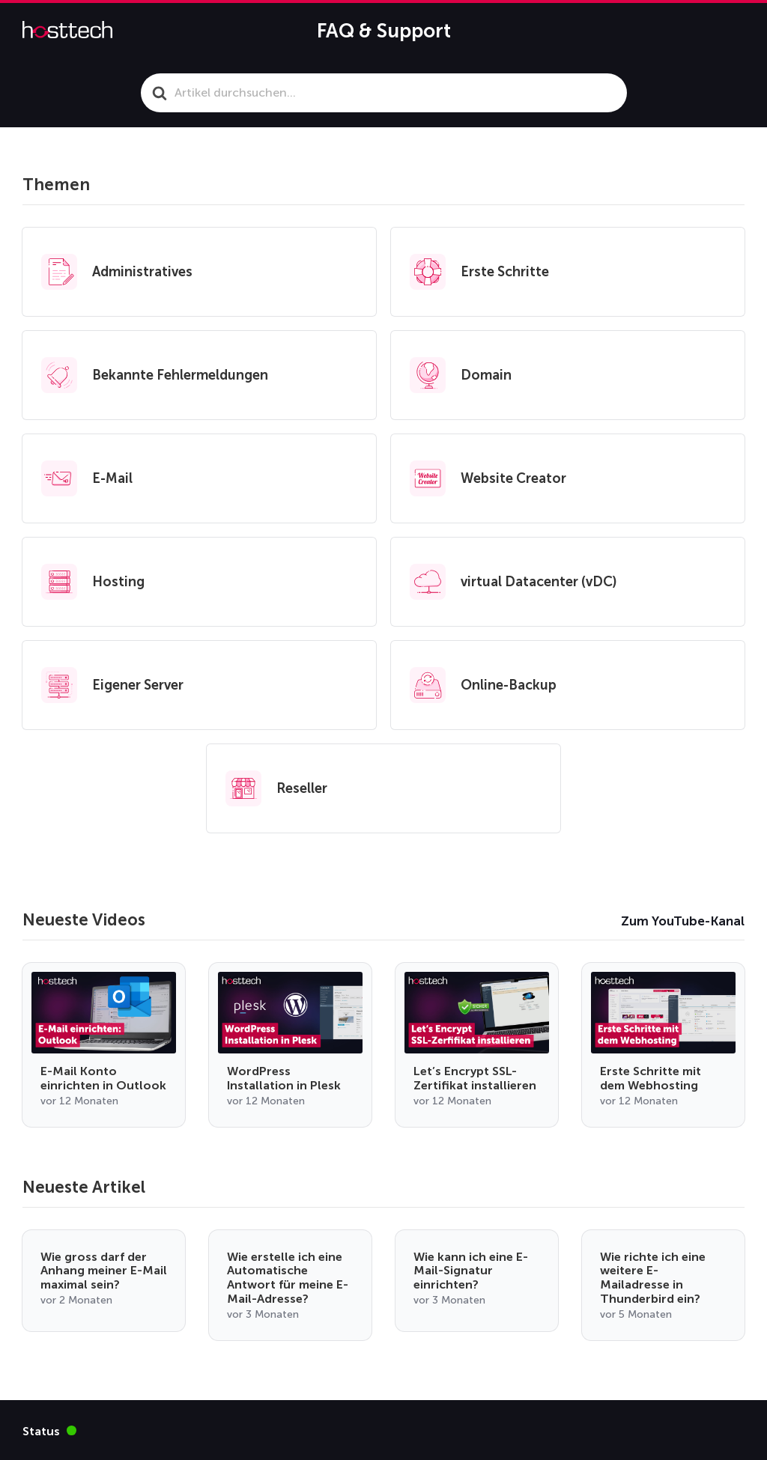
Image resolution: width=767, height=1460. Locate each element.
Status (49, 1430)
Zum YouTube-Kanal (683, 920)
